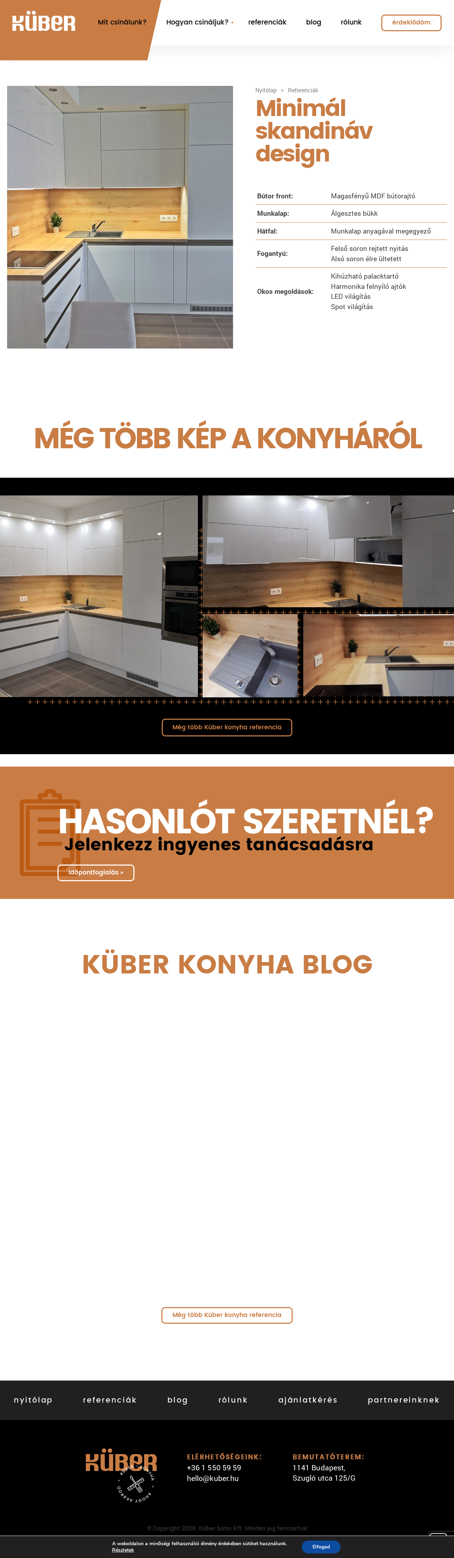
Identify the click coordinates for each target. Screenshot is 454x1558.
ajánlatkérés (308, 1400)
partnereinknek (404, 1400)
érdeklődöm (411, 23)
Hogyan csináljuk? (197, 22)
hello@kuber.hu (213, 1478)
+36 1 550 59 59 (214, 1467)
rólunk (351, 22)
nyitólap (33, 1400)
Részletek (123, 1550)
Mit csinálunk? (122, 22)
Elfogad (321, 1546)
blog (313, 22)
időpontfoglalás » (95, 872)
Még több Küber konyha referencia (227, 727)
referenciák (267, 22)
